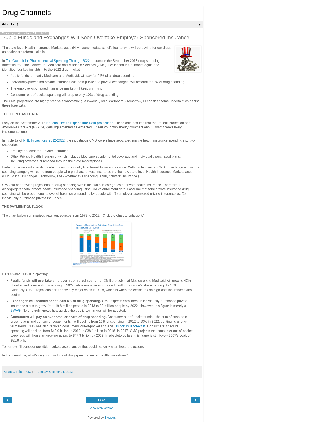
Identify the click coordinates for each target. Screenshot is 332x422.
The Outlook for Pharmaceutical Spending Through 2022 (48, 61)
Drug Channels (26, 12)
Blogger (110, 417)
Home (101, 399)
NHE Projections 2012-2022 (44, 140)
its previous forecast (130, 326)
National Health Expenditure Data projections (79, 123)
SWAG (16, 310)
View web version (101, 408)
